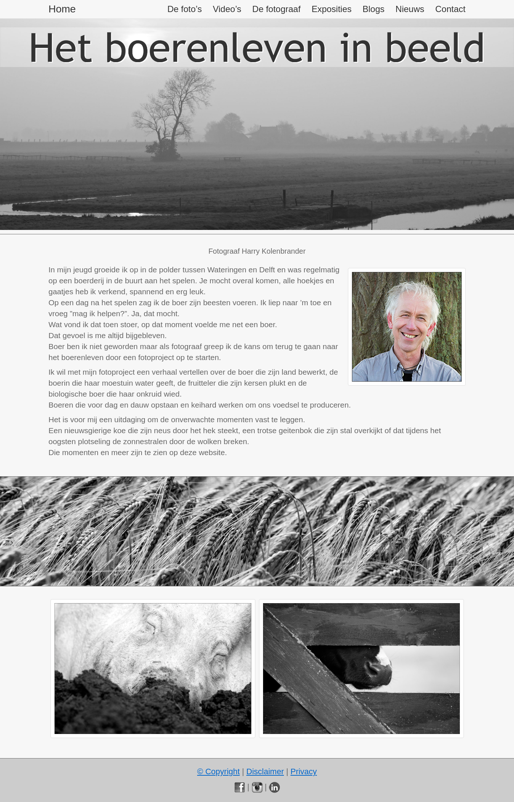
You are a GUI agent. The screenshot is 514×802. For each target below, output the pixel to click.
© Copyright (218, 771)
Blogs (373, 9)
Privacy (303, 771)
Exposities (332, 9)
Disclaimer (265, 771)
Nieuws (409, 9)
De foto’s (184, 9)
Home (62, 9)
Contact (450, 9)
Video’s (227, 9)
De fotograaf (276, 9)
